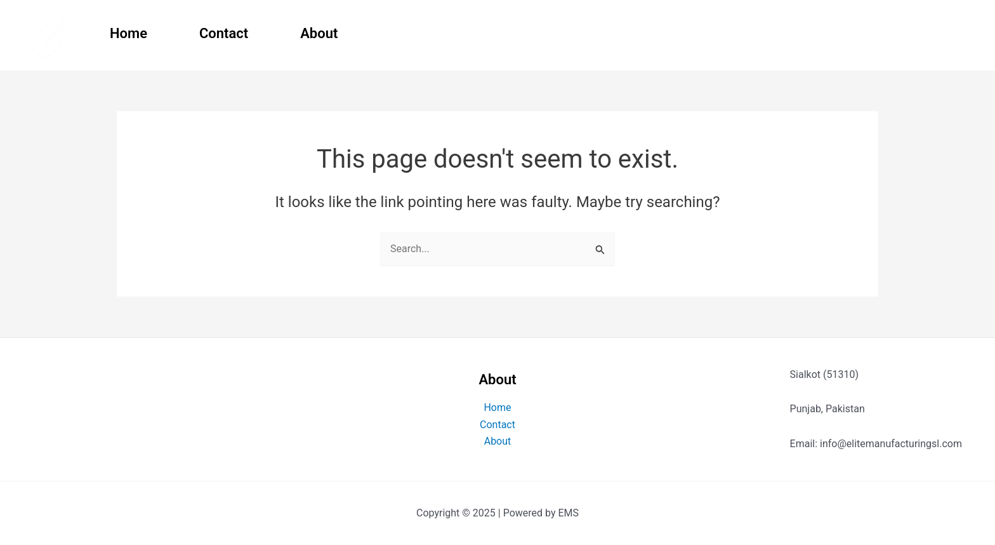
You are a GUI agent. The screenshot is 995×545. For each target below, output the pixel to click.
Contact (223, 33)
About (319, 33)
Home (128, 33)
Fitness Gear (823, 33)
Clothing (923, 33)
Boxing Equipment (692, 33)
